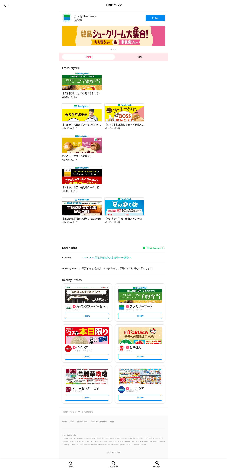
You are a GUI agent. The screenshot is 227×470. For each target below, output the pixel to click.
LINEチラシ (113, 5)
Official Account (155, 248)
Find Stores (113, 467)
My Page (156, 467)
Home (70, 467)
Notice (64, 422)
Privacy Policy (82, 422)
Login (112, 422)
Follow (155, 19)
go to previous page (6, 5)
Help (72, 422)
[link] (67, 18)
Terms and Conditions (99, 422)
